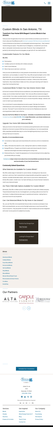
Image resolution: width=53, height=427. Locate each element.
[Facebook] (22, 349)
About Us (37, 363)
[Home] (9, 3)
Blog (20, 368)
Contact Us (22, 374)
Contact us (6, 159)
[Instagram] (31, 349)
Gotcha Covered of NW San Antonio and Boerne (36, 41)
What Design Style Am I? (26, 366)
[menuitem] (26, 257)
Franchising (38, 366)
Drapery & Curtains (8, 371)
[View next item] (29, 308)
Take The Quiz (23, 227)
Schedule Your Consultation (26, 320)
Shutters (5, 368)
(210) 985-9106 (26, 345)
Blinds (4, 363)
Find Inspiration (23, 240)
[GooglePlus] (25, 349)
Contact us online (7, 117)
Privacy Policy (39, 371)
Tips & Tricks (22, 371)
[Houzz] (28, 349)
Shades (5, 366)
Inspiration (22, 363)
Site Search (38, 368)
